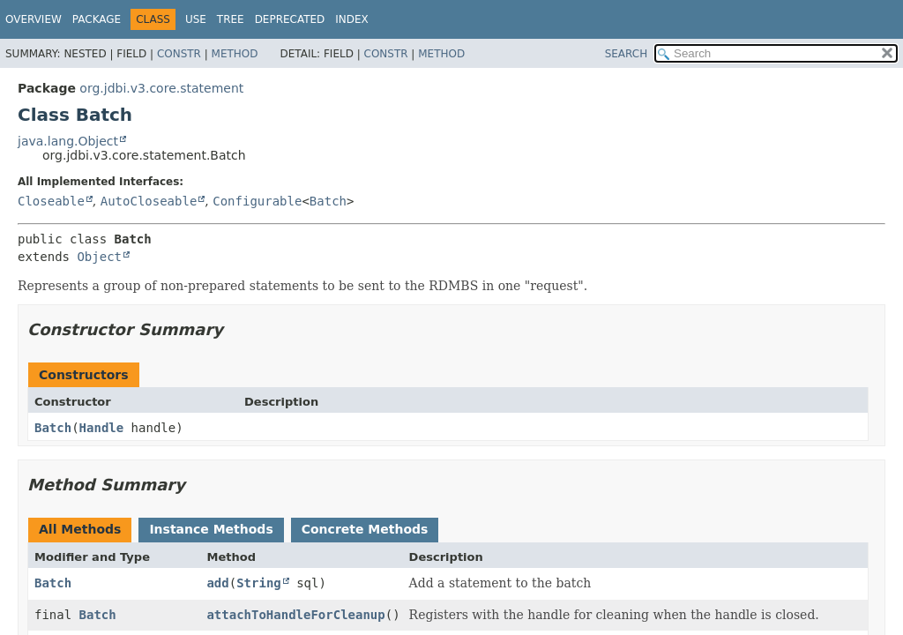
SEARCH (626, 54)
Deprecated (290, 19)
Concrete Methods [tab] (365, 529)
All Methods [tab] (80, 529)
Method (235, 54)
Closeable (51, 201)
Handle (101, 428)
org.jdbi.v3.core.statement (161, 88)
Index (352, 19)
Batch (328, 201)
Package (96, 19)
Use (195, 19)
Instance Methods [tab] (210, 529)
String (258, 583)
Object (99, 257)
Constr (179, 54)
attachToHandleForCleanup (295, 615)
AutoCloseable (149, 201)
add (217, 583)
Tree (230, 19)
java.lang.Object (68, 141)
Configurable (257, 201)
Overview (33, 19)
